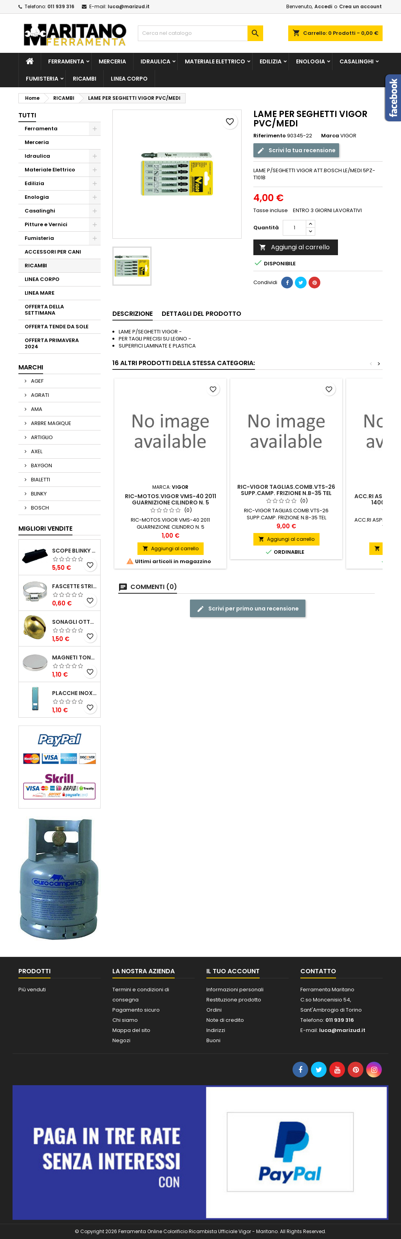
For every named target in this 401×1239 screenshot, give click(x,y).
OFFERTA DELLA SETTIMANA (44, 310)
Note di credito (225, 1020)
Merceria (112, 61)
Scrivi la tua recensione (296, 150)
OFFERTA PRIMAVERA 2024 (52, 343)
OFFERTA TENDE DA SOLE (57, 326)
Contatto (318, 971)
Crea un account (360, 6)
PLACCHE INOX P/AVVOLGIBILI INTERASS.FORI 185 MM (74, 693)
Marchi (30, 367)
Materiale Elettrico (215, 61)
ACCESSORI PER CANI (53, 252)
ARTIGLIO (41, 437)
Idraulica (155, 61)
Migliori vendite (45, 528)
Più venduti (32, 989)
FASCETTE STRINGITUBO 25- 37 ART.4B (74, 586)
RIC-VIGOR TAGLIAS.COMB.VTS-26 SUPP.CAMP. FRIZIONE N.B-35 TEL (286, 490)
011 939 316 (60, 6)
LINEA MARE (39, 293)
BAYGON (41, 465)
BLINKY (38, 493)
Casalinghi (357, 61)
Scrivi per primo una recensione (248, 609)
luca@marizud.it (129, 6)
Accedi (323, 6)
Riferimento (269, 135)
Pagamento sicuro (136, 1010)
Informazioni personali (235, 989)
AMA (36, 409)
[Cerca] (200, 33)
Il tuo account (233, 971)
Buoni (213, 1040)
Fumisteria (42, 79)
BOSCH (39, 507)
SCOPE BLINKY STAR (74, 550)
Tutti (27, 115)
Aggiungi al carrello (294, 247)
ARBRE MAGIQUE (50, 423)
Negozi (121, 1040)
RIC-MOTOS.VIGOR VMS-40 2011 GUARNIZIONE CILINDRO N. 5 (170, 499)
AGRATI (39, 395)
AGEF (36, 381)
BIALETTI (40, 479)
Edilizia (271, 61)
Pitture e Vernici (46, 224)
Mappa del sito (131, 1030)
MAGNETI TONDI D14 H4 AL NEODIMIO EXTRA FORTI (74, 657)
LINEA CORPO (129, 79)
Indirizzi (215, 1030)
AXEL (36, 451)
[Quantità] (294, 228)
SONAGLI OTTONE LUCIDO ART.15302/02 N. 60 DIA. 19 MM (74, 622)
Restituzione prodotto (233, 999)
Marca (330, 135)
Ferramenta (66, 61)
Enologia (310, 61)
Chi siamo (125, 1020)
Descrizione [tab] (132, 313)
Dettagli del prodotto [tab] (201, 313)
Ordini (214, 1010)
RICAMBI (84, 79)
